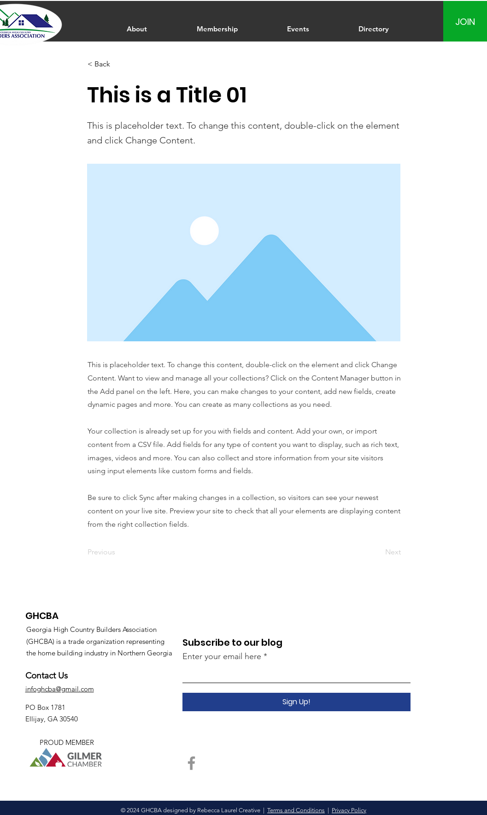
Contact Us (46, 675)
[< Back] (118, 64)
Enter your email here (221, 656)
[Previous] (118, 552)
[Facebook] (191, 763)
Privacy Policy (349, 810)
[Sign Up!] (296, 702)
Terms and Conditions (296, 810)
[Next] (378, 552)
